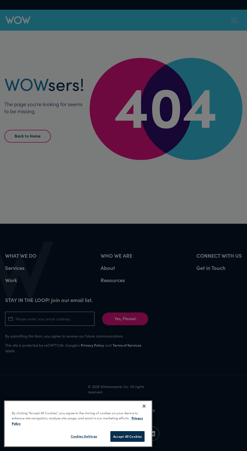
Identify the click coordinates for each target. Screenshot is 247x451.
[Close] (144, 406)
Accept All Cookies (127, 436)
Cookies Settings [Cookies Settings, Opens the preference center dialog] (84, 436)
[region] (78, 423)
